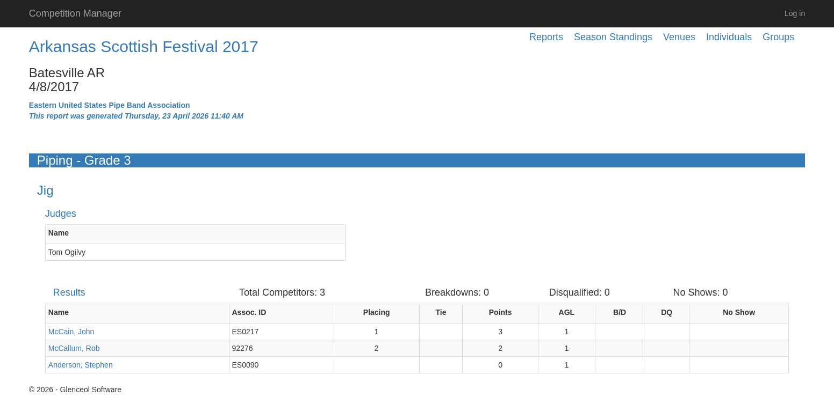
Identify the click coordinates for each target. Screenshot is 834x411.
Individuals (729, 37)
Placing (376, 312)
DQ (666, 312)
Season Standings (613, 37)
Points (500, 312)
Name (58, 233)
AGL (567, 312)
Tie (441, 312)
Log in (795, 13)
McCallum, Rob (74, 348)
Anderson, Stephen (80, 365)
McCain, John (71, 331)
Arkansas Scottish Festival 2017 (143, 46)
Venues (679, 37)
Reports (546, 37)
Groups (778, 37)
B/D (619, 312)
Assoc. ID (249, 312)
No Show (739, 312)
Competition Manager (75, 13)
